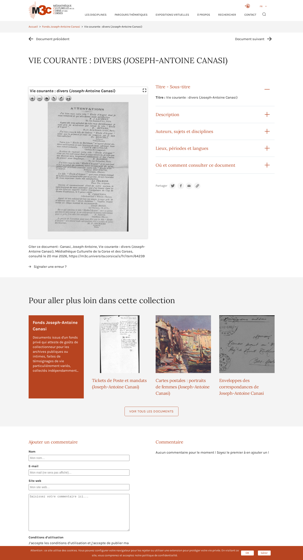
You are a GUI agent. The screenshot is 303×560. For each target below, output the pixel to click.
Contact (250, 14)
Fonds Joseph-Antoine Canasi (61, 26)
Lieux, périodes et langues (182, 148)
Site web (35, 481)
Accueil (33, 26)
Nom (32, 451)
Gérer (264, 553)
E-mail (33, 466)
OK (247, 553)
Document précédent (52, 39)
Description (167, 114)
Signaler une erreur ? (50, 266)
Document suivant (249, 39)
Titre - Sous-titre (173, 87)
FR (261, 6)
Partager (161, 185)
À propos (203, 14)
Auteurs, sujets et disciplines (184, 131)
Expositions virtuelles (172, 14)
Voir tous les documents (151, 411)
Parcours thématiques (131, 14)
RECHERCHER (227, 14)
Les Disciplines (95, 14)
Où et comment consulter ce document (195, 165)
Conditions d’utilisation (46, 537)
